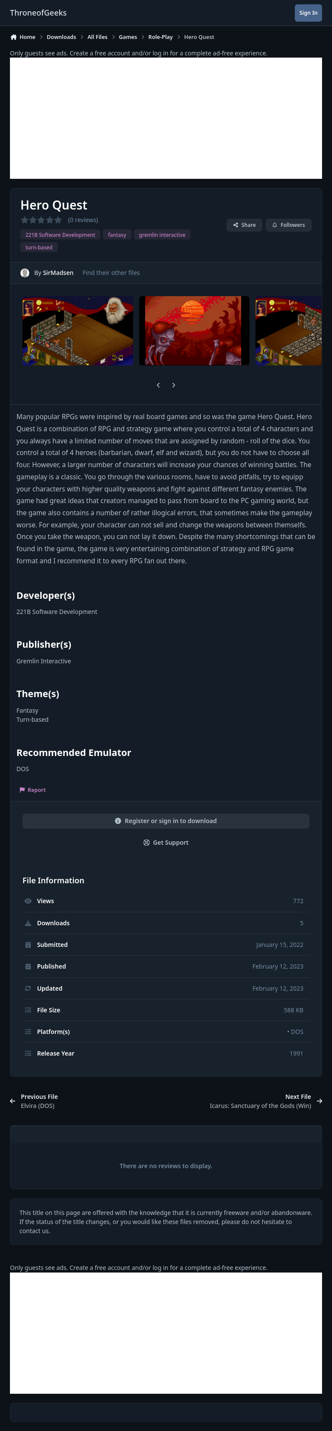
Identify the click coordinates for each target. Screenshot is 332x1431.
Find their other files (111, 273)
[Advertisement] (166, 118)
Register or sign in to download (166, 821)
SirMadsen (58, 273)
